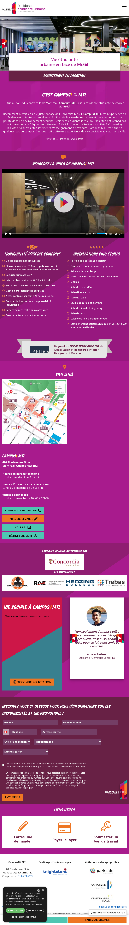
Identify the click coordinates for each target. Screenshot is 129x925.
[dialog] (25, 904)
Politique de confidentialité (112, 906)
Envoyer (12, 797)
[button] (25, 917)
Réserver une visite (23, 535)
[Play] (6, 233)
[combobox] (38, 890)
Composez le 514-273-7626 (23, 510)
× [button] (43, 890)
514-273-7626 (25, 876)
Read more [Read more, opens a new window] (37, 904)
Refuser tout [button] (35, 910)
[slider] (47, 233)
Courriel (23, 527)
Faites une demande (22, 519)
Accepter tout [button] (15, 910)
